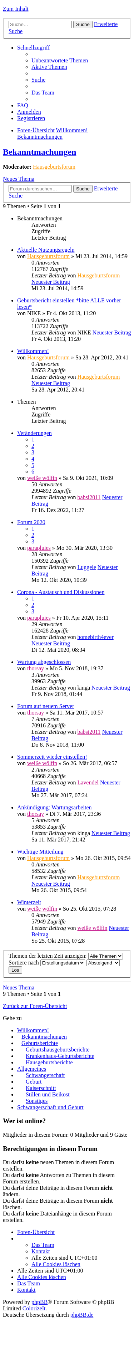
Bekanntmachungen (40, 137)
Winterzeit (29, 902)
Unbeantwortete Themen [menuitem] (59, 60)
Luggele (86, 567)
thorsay (35, 668)
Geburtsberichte (39, 1043)
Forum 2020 (31, 522)
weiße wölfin (42, 478)
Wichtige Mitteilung (40, 852)
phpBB (39, 1302)
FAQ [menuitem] (22, 105)
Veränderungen (34, 433)
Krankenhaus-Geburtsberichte (60, 1056)
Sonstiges (37, 1101)
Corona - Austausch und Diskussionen (60, 592)
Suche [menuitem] (38, 80)
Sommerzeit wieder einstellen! (52, 757)
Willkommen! (72, 130)
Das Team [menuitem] (42, 92)
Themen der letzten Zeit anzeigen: (66, 956)
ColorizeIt (34, 1308)
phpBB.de (81, 1315)
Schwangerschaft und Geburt (50, 1107)
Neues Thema (18, 179)
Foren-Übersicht (36, 130)
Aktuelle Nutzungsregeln (45, 250)
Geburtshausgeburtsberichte (58, 1049)
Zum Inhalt (16, 9)
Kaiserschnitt (41, 1088)
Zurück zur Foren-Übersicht (35, 1006)
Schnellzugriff (33, 48)
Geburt (33, 1082)
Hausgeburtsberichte (49, 1062)
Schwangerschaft (45, 1075)
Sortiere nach (47, 962)
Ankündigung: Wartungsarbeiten (54, 807)
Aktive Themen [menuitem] (49, 67)
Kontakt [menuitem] (40, 1251)
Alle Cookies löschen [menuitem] (55, 1264)
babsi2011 (88, 497)
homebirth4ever (95, 637)
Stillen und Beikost (48, 1094)
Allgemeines (31, 1069)
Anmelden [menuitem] (29, 112)
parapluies (39, 548)
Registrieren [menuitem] (31, 118)
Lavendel (88, 782)
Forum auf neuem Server (45, 706)
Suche (83, 24)
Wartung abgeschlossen (44, 662)
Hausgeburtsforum (54, 167)
